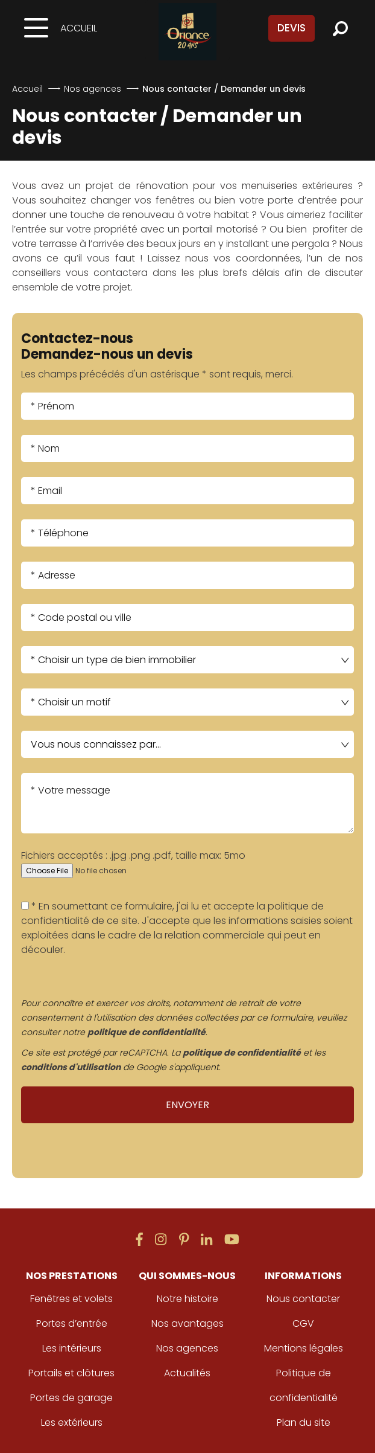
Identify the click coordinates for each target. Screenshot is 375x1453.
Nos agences (92, 89)
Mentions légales (303, 1348)
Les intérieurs (71, 1348)
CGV (303, 1323)
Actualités (187, 1373)
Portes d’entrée (71, 1323)
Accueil (78, 28)
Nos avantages (187, 1323)
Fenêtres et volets (71, 1299)
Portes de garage (71, 1398)
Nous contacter (303, 1299)
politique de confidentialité (146, 1032)
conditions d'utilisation (71, 1067)
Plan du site (303, 1422)
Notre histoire (187, 1299)
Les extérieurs (71, 1422)
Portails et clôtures (71, 1373)
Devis (291, 28)
